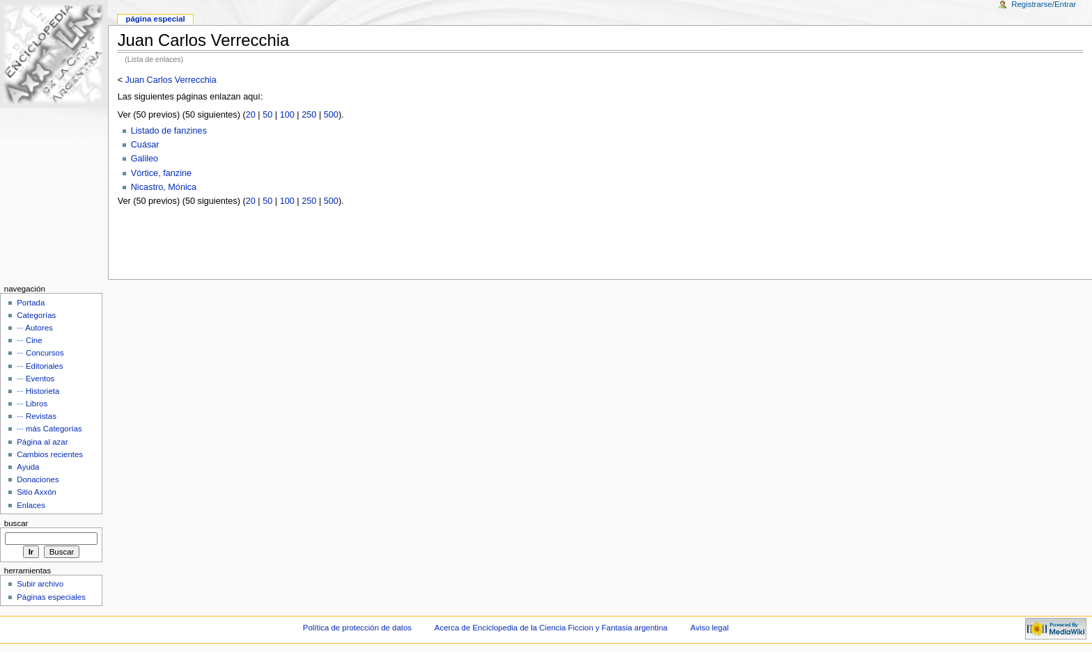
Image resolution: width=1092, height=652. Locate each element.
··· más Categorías (49, 428)
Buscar (16, 523)
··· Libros (32, 403)
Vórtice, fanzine (161, 173)
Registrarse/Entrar (1043, 4)
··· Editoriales (40, 366)
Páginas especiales (51, 597)
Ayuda (28, 467)
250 (309, 115)
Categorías (36, 315)
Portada (31, 303)
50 (267, 115)
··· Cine (29, 340)
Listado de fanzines (169, 131)
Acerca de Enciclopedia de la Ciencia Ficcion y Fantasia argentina (551, 627)
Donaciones (38, 479)
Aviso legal (709, 627)
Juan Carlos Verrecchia (171, 80)
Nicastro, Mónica (163, 187)
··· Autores (35, 328)
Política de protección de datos (357, 627)
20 (251, 115)
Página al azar (42, 442)
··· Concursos (40, 353)
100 (287, 115)
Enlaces (31, 505)
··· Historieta (38, 391)
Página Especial (155, 19)
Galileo (145, 159)
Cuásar (145, 145)
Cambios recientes (50, 454)
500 (331, 115)
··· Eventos (35, 378)
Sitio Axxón (36, 492)
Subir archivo (40, 584)
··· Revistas (36, 416)
